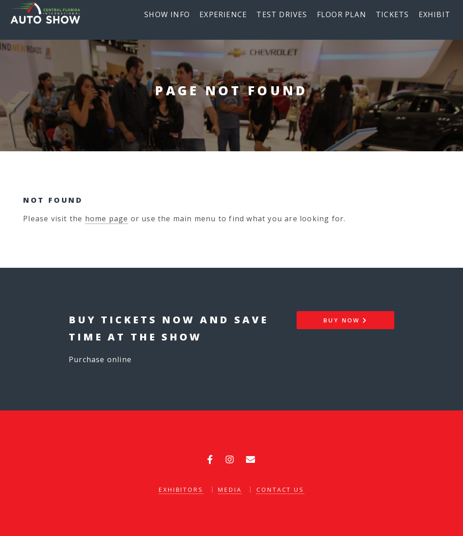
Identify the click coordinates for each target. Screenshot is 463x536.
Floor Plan (341, 14)
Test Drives (281, 14)
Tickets (392, 14)
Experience (223, 14)
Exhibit (434, 14)
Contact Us (280, 489)
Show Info (167, 14)
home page (106, 219)
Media (229, 489)
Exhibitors (181, 489)
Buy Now (345, 320)
